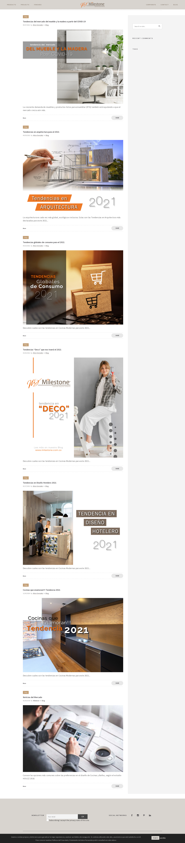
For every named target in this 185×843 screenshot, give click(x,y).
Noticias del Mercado (32, 697)
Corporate (151, 5)
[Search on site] (147, 26)
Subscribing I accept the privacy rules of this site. (69, 820)
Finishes (38, 5)
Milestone (36, 701)
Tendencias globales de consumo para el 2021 (44, 242)
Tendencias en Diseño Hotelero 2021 (39, 482)
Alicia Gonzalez (38, 25)
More (24, 118)
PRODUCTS (11, 5)
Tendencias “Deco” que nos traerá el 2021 (42, 349)
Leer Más (163, 838)
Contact (165, 5)
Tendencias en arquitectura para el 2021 (41, 132)
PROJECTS (25, 5)
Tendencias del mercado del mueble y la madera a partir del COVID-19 (54, 21)
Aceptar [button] (155, 838)
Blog (175, 5)
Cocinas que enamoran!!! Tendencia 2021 (41, 590)
